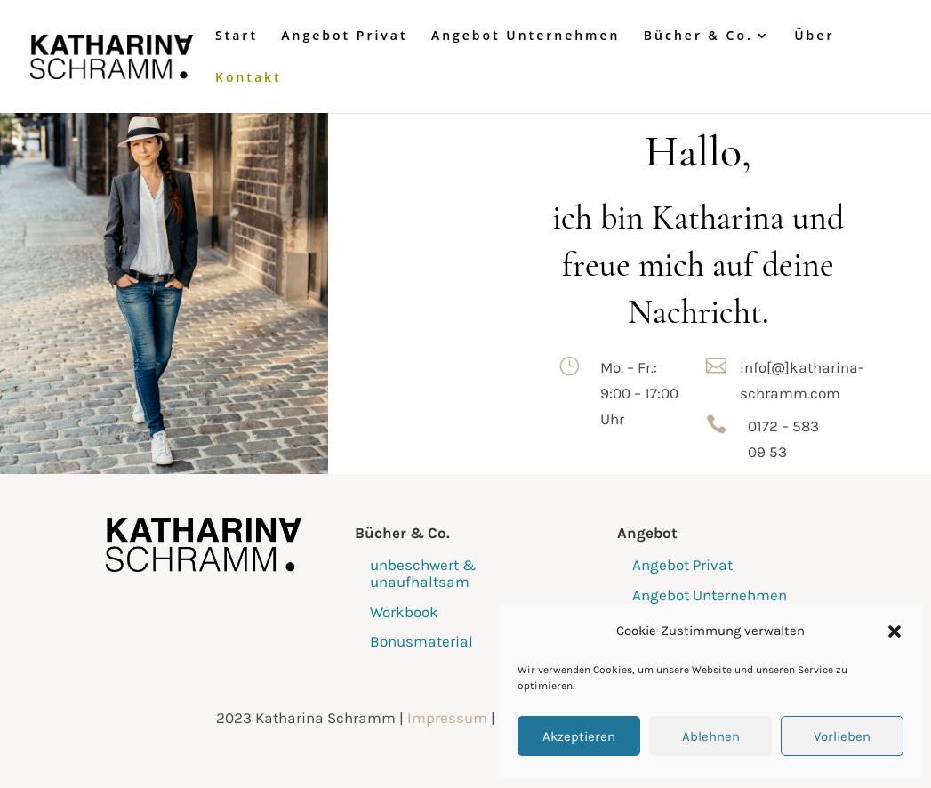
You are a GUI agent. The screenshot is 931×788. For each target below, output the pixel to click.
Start (236, 36)
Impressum (447, 718)
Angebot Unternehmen (526, 36)
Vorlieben (842, 736)
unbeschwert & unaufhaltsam (423, 573)
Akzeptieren (578, 736)
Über (814, 36)
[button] (894, 631)
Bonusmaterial (421, 641)
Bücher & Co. (698, 36)
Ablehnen (711, 736)
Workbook (404, 612)
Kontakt (248, 78)
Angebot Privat (344, 36)
